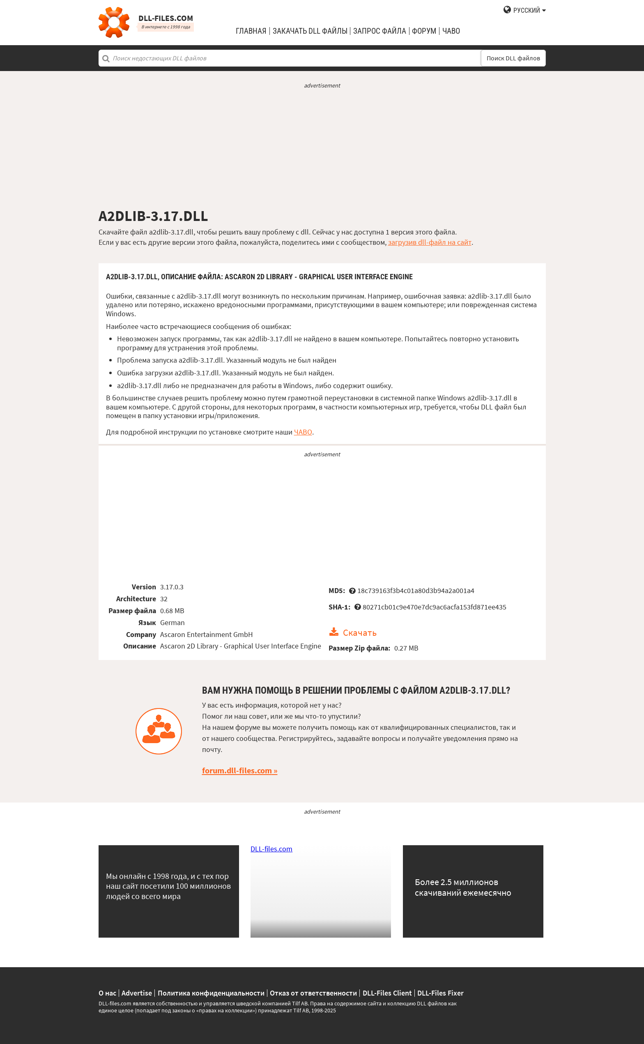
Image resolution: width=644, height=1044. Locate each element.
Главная (251, 31)
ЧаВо (451, 31)
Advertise (137, 993)
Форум (424, 31)
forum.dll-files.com (237, 770)
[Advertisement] (322, 148)
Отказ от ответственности (313, 993)
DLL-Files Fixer (440, 993)
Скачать (360, 632)
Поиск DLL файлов (513, 58)
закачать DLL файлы (310, 31)
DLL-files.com (271, 848)
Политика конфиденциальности (211, 993)
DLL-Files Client (387, 993)
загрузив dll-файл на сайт (430, 242)
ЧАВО (303, 432)
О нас (107, 993)
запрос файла (379, 31)
